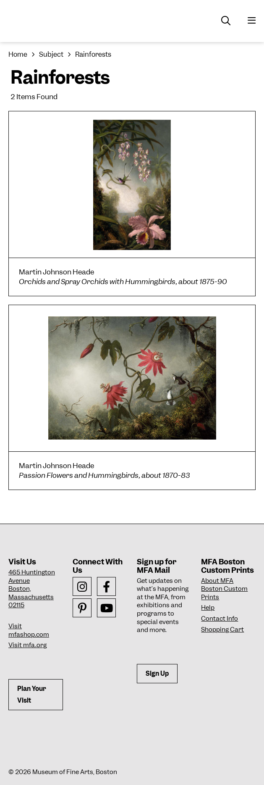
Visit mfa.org (27, 645)
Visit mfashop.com (28, 630)
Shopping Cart (222, 629)
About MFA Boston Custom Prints (224, 589)
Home (17, 54)
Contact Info (219, 618)
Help (207, 607)
